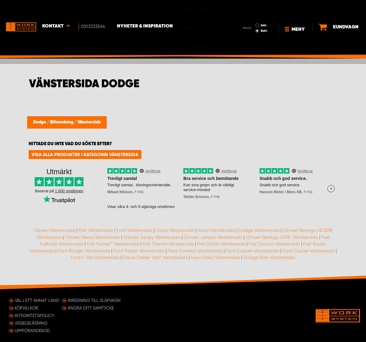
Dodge (40, 122)
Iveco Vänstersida (216, 230)
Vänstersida (89, 122)
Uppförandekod (32, 330)
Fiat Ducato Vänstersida (274, 244)
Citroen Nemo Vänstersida (92, 237)
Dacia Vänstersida (175, 230)
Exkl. (246, 13)
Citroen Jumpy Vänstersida (151, 237)
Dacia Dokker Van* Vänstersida (155, 257)
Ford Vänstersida (134, 230)
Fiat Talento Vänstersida (168, 244)
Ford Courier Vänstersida (308, 251)
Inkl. (246, 8)
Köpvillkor (26, 307)
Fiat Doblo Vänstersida (221, 244)
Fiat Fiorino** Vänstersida (113, 244)
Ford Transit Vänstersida (138, 251)
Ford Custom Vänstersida (252, 251)
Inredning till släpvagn (94, 300)
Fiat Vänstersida (96, 230)
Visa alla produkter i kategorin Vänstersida (85, 154)
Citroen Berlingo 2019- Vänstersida (282, 237)
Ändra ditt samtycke (91, 307)
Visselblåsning (31, 323)
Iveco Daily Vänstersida (215, 257)
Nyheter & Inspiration (145, 9)
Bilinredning (62, 122)
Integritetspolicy (34, 315)
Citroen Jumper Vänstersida (213, 237)
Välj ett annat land (37, 300)
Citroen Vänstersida (54, 230)
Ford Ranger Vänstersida (84, 251)
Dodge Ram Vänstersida (269, 257)
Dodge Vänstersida (258, 230)
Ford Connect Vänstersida (195, 251)
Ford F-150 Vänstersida (95, 257)
